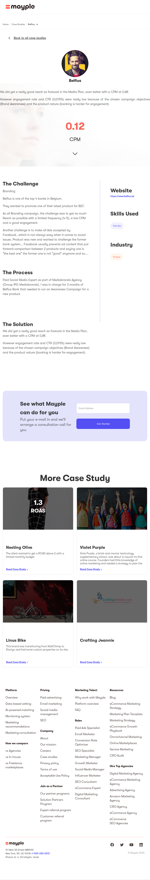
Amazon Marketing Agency (122, 798)
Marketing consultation (21, 732)
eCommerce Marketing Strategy (125, 706)
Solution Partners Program (51, 802)
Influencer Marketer (88, 775)
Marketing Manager (88, 757)
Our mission (48, 744)
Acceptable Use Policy (54, 775)
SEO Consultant (86, 781)
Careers (45, 750)
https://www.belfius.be (122, 196)
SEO (43, 720)
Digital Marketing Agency (126, 773)
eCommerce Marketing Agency (125, 782)
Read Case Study (16, 569)
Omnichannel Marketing (126, 737)
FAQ (78, 710)
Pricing (45, 690)
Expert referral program (55, 810)
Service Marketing (121, 749)
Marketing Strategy (122, 720)
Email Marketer (85, 734)
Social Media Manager (89, 769)
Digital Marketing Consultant (86, 796)
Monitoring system (18, 716)
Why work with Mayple (90, 697)
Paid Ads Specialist (87, 728)
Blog (113, 697)
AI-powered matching (20, 710)
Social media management (49, 712)
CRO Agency (118, 806)
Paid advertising (50, 697)
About (44, 738)
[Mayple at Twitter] (121, 844)
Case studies (48, 757)
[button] (145, 7)
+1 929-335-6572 (40, 853)
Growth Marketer (86, 763)
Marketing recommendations (18, 724)
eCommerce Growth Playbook (123, 728)
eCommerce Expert (88, 788)
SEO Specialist (84, 750)
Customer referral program (52, 818)
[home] (20, 7)
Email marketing (51, 703)
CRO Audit (117, 755)
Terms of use (48, 769)
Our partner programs (54, 793)
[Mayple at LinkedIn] (141, 844)
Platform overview (87, 703)
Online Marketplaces (123, 743)
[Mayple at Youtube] (131, 844)
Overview (12, 697)
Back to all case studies (30, 38)
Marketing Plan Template (126, 714)
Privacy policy (49, 763)
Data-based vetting (18, 703)
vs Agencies (13, 750)
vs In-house (13, 757)
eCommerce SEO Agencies (119, 821)
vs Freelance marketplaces (14, 765)
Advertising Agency (122, 790)
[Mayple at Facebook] (112, 844)
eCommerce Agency (123, 813)
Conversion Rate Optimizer (86, 742)
